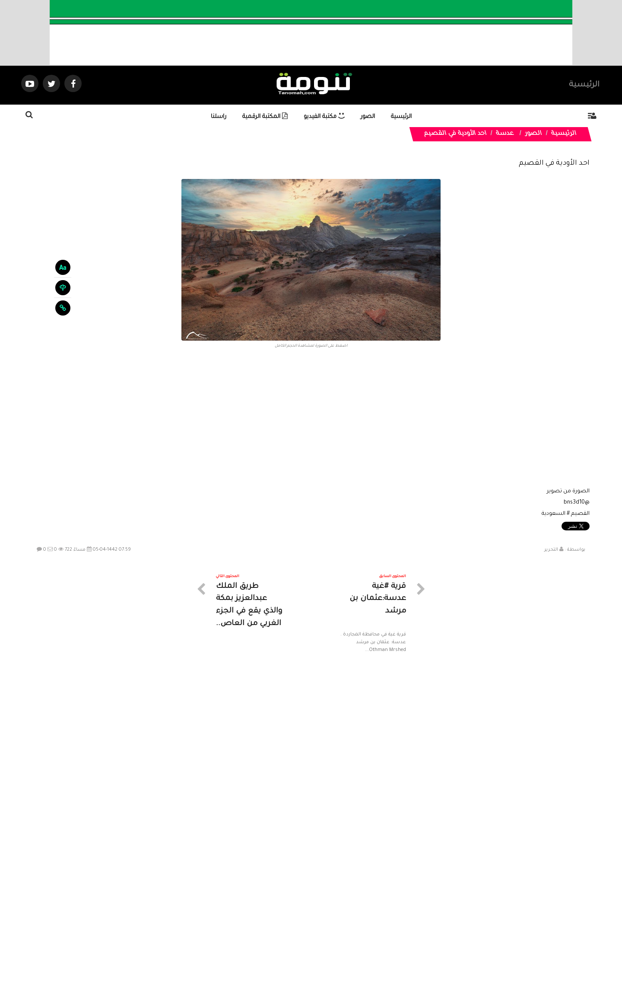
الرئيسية (584, 85)
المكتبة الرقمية (265, 117)
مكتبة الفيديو (324, 117)
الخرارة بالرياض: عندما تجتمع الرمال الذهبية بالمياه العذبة (544, 778)
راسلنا (218, 117)
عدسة (505, 134)
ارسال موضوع (231, 924)
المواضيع (366, 924)
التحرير (551, 549)
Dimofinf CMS (318, 966)
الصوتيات (298, 924)
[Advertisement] (311, 421)
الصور (368, 117)
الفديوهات (332, 924)
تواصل (268, 924)
